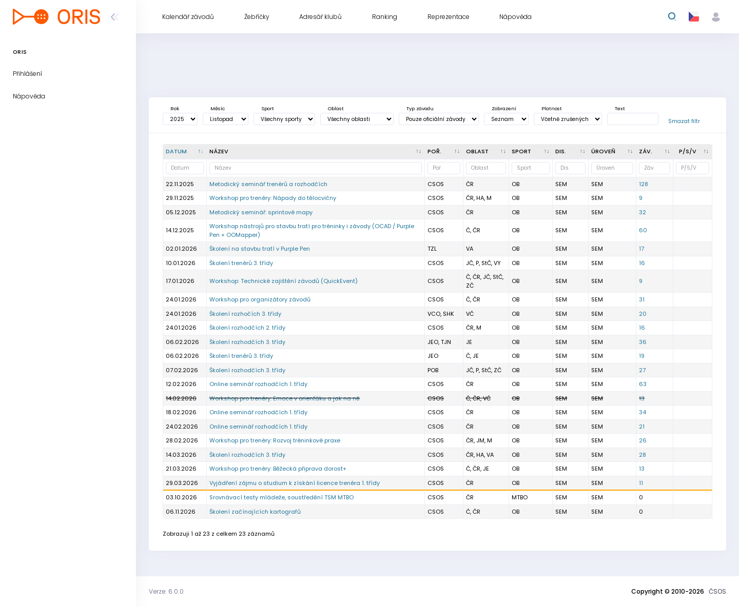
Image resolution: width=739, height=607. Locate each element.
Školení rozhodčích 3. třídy (247, 342)
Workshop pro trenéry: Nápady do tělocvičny (272, 198)
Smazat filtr (684, 121)
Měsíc (217, 108)
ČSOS (717, 591)
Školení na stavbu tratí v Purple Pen (259, 249)
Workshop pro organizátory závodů (259, 299)
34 (642, 412)
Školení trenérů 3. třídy (241, 263)
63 (643, 384)
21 (642, 426)
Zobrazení (504, 108)
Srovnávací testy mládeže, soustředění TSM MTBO (281, 497)
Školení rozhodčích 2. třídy (247, 327)
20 (643, 314)
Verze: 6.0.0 (166, 591)
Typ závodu (420, 108)
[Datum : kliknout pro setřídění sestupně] (185, 152)
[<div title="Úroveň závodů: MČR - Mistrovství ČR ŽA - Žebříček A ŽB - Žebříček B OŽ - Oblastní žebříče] (612, 152)
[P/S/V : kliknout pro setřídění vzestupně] (692, 152)
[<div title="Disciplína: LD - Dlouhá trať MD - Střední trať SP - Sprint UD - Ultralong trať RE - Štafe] (571, 152)
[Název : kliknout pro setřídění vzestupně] (316, 152)
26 (643, 440)
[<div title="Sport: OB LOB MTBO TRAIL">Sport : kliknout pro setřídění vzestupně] (531, 152)
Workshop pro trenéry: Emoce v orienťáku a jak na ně (284, 398)
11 (641, 483)
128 (643, 184)
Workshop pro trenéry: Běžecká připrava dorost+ (277, 468)
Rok (174, 108)
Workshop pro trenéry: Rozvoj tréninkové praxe (274, 440)
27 (642, 370)
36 (643, 342)
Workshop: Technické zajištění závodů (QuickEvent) (283, 281)
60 (643, 230)
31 (642, 299)
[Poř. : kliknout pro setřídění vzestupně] (444, 152)
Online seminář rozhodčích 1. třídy (258, 384)
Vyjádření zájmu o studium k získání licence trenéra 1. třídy (294, 483)
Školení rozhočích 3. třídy (245, 314)
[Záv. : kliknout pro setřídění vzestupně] (654, 152)
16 (642, 263)
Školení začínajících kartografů (255, 512)
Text (620, 108)
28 (642, 455)
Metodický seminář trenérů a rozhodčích (268, 184)
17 (641, 249)
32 (642, 212)
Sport (267, 108)
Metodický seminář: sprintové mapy (261, 212)
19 (642, 356)
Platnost (551, 108)
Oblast (336, 108)
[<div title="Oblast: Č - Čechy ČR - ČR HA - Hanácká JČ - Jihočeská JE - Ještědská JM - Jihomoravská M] (486, 152)
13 (642, 398)
